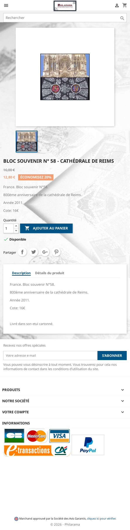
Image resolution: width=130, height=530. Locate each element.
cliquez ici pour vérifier (101, 518)
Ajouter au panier (46, 228)
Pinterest (56, 252)
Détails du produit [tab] (49, 273)
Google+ (45, 252)
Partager (22, 252)
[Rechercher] (65, 17)
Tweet (33, 252)
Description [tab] (21, 273)
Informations (16, 423)
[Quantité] (8, 228)
